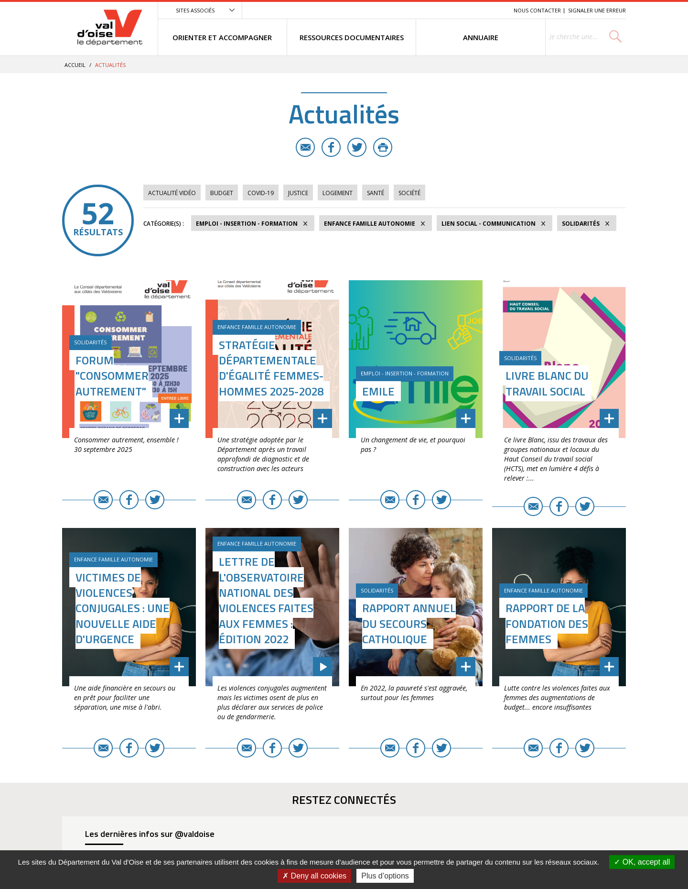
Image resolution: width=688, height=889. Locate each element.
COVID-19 (260, 193)
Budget (221, 193)
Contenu (461, 10)
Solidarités (581, 224)
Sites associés (195, 10)
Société (409, 193)
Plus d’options (385, 876)
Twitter (356, 147)
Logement (337, 193)
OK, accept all (642, 862)
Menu (436, 10)
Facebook (331, 147)
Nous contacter (537, 10)
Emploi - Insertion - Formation (247, 224)
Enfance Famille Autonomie (369, 224)
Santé (375, 193)
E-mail (305, 147)
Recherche (493, 10)
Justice (298, 193)
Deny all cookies (314, 876)
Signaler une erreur (597, 10)
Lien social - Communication (488, 224)
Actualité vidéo (172, 193)
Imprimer (382, 147)
